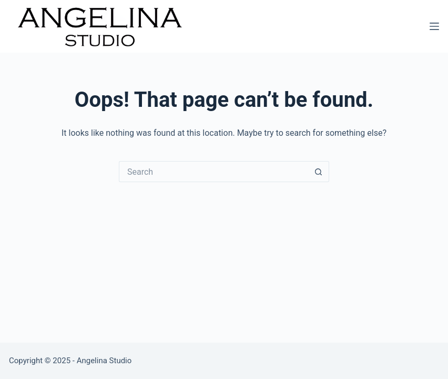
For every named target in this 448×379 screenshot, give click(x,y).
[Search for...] (213, 171)
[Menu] (434, 26)
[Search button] (318, 171)
